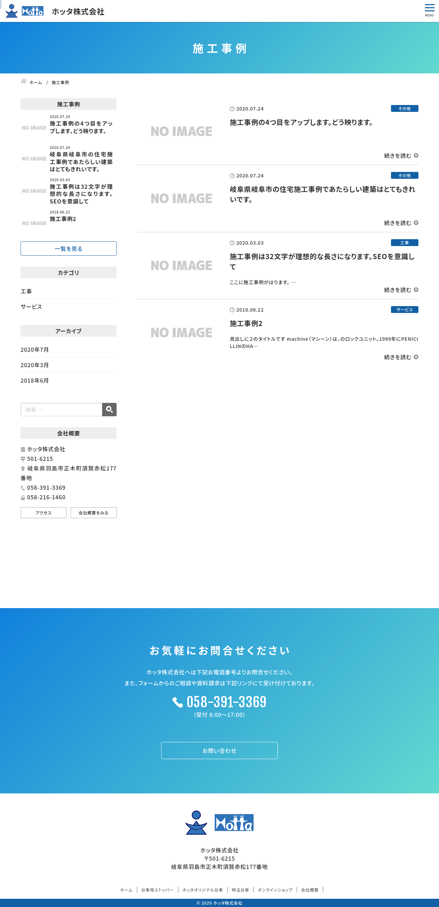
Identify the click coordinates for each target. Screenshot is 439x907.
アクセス (44, 512)
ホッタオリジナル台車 (202, 890)
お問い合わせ (220, 750)
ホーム (126, 890)
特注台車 (240, 890)
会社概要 (310, 890)
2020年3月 (35, 365)
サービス (31, 306)
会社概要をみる (93, 512)
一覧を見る (68, 248)
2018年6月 (35, 380)
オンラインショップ (275, 890)
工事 (26, 291)
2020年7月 (35, 349)
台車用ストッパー (157, 890)
